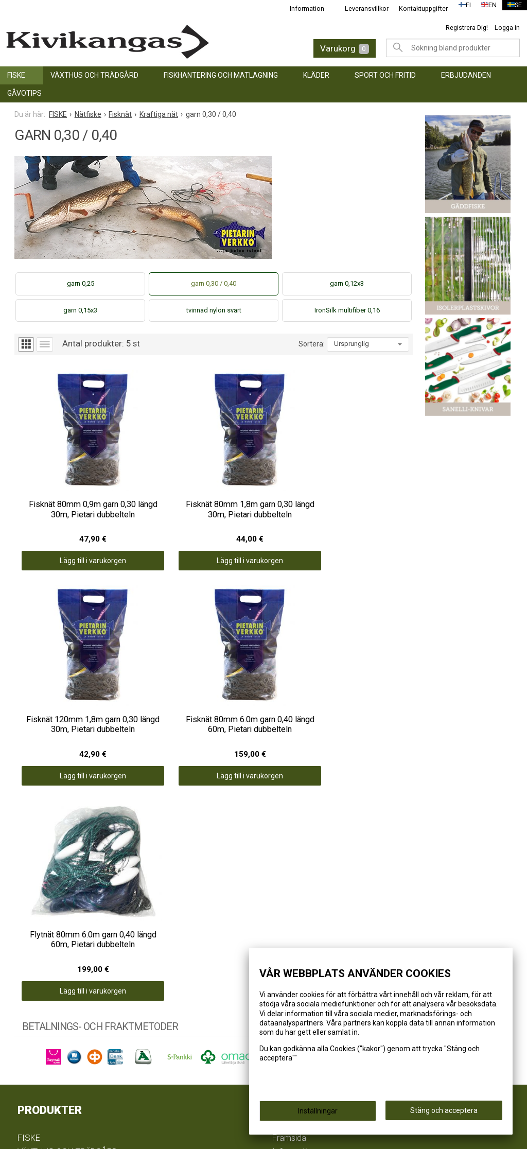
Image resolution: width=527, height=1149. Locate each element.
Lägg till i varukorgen (64, 512)
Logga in (507, 27)
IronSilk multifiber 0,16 (347, 310)
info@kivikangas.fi (52, 1034)
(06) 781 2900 (43, 1047)
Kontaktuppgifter (417, 8)
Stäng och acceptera (444, 1113)
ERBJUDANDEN (466, 75)
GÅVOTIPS (24, 93)
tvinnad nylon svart (213, 310)
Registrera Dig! (467, 27)
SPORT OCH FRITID (385, 75)
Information (301, 8)
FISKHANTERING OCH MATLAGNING (221, 75)
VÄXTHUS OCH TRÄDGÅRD (94, 75)
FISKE (16, 75)
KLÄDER (316, 75)
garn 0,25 (80, 283)
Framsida (289, 825)
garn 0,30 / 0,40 (213, 283)
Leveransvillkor (360, 8)
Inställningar (318, 1114)
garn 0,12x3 (347, 283)
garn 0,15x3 (80, 310)
